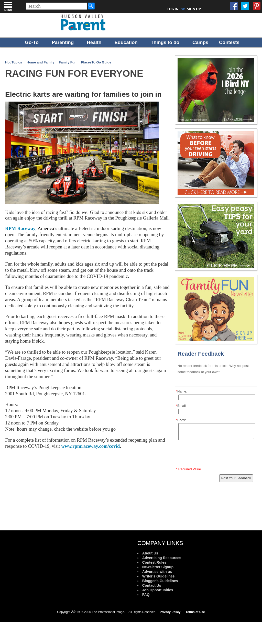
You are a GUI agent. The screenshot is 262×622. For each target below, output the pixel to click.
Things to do (165, 42)
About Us (150, 553)
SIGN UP (194, 9)
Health (94, 42)
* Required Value (188, 469)
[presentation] (217, 455)
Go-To (32, 42)
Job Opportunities (157, 590)
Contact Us (151, 585)
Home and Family (40, 62)
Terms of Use (195, 612)
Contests (229, 42)
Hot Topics (13, 62)
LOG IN (173, 9)
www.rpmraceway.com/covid (90, 446)
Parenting (63, 42)
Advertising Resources (161, 558)
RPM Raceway (20, 228)
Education (126, 42)
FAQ (146, 595)
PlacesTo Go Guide (96, 62)
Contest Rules (154, 562)
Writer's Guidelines (158, 576)
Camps (200, 42)
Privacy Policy (170, 612)
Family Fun (68, 62)
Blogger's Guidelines (160, 581)
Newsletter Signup (157, 567)
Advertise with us (157, 572)
